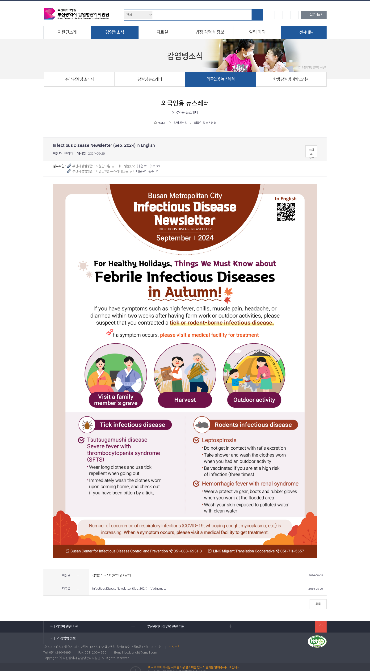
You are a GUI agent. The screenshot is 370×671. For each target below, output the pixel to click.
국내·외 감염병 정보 (270, 627)
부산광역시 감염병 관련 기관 (179, 627)
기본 (286, 15)
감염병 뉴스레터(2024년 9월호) (111, 575)
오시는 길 (175, 636)
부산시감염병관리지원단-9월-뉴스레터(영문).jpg (103, 166)
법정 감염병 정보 (209, 32)
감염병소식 (114, 32)
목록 (317, 604)
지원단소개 (67, 32)
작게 (278, 15)
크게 (294, 15)
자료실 (162, 32)
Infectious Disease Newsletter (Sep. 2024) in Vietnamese (129, 588)
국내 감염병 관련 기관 (89, 627)
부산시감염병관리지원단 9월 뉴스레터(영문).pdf (103, 171)
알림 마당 (257, 32)
